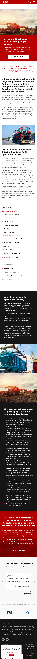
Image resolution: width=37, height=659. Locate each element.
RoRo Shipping (30, 653)
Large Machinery (8, 268)
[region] (18, 581)
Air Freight (6, 229)
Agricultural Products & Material (12, 239)
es (30, 2)
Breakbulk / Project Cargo (10, 225)
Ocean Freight (30, 648)
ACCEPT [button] (11, 654)
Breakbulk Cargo (31, 655)
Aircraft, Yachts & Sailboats (11, 242)
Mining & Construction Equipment (12, 276)
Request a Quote (18, 57)
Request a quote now (18, 550)
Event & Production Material (11, 257)
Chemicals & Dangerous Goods (11, 253)
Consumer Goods (8, 279)
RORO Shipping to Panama (10, 221)
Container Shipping (8, 218)
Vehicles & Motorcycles (9, 250)
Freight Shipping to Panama (11, 214)
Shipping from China (9, 232)
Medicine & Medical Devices (11, 272)
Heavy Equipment (8, 264)
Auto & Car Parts (8, 246)
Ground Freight (30, 646)
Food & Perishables (8, 261)
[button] (3, 581)
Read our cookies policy (11, 652)
